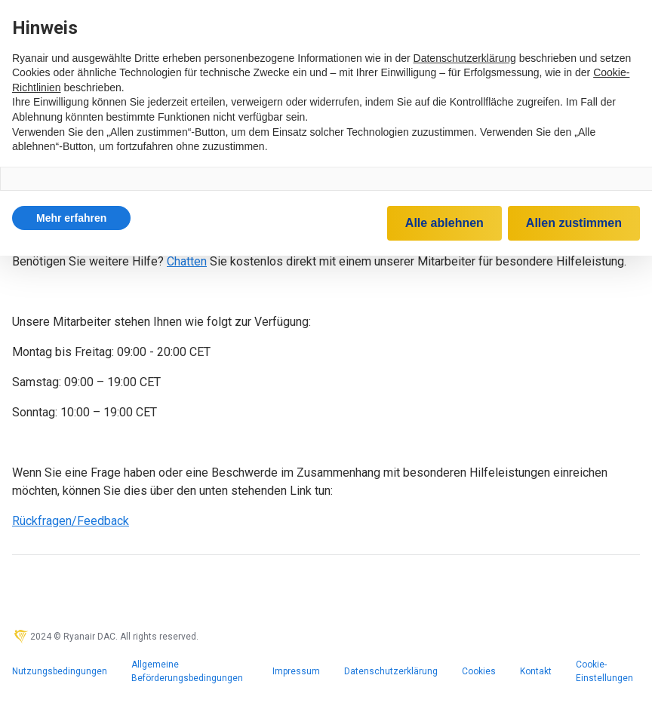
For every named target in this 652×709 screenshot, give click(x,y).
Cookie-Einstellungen (604, 671)
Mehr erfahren (71, 218)
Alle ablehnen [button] (444, 222)
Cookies (479, 671)
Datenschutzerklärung (391, 671)
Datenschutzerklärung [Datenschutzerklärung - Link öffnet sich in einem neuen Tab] (465, 58)
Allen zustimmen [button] (574, 222)
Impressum (296, 671)
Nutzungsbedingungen (59, 671)
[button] (71, 218)
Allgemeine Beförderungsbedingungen (187, 671)
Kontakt (536, 671)
